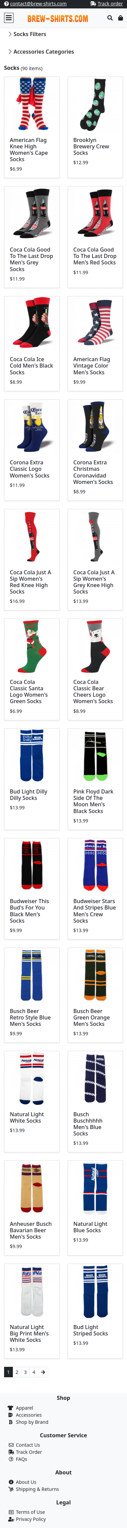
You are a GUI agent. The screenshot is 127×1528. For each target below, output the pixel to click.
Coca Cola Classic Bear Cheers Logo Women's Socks (93, 691)
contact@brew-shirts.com (38, 3)
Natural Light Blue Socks (90, 1227)
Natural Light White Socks (27, 1117)
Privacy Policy (31, 1519)
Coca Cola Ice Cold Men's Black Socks (31, 365)
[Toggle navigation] (9, 18)
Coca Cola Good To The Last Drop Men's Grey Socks (31, 259)
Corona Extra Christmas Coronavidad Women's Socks (93, 472)
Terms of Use (30, 1512)
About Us (26, 1482)
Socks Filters (30, 34)
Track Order (29, 1452)
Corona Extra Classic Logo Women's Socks (29, 469)
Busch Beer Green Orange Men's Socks (91, 1017)
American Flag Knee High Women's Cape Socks (29, 149)
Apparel (24, 1408)
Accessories (29, 1415)
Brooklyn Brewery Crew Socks (91, 146)
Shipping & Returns (37, 1489)
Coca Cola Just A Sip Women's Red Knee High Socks (30, 582)
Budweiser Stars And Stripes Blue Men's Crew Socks (94, 910)
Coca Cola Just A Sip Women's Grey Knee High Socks (94, 582)
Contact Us (28, 1445)
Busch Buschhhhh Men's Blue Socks (88, 1124)
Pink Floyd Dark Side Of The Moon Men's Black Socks (93, 801)
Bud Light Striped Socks (90, 1330)
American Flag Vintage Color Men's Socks (91, 365)
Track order (110, 3)
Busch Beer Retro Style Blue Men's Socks (30, 1017)
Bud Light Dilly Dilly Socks (28, 795)
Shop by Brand (32, 1422)
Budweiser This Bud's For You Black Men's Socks (29, 910)
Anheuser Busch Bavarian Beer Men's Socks (31, 1230)
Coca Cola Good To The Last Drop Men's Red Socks (95, 256)
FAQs (21, 1459)
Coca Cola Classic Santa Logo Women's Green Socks (29, 691)
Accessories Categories (44, 51)
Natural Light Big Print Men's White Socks (29, 1333)
